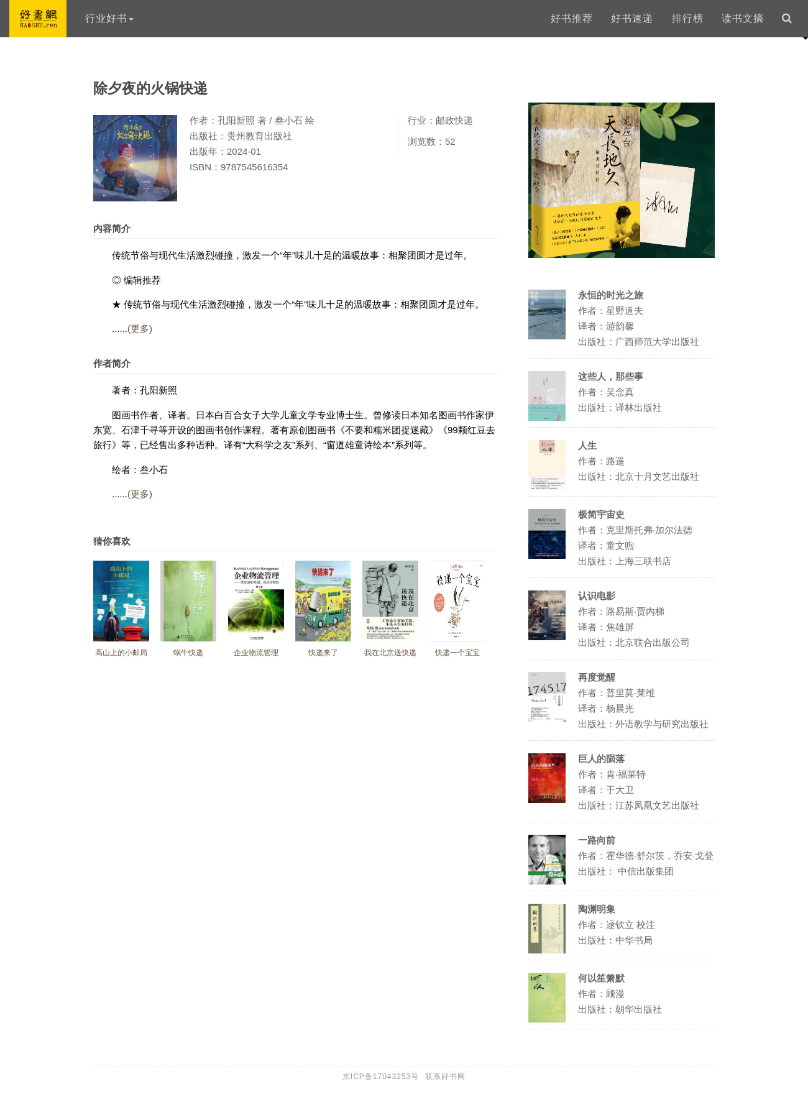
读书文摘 (743, 18)
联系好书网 (445, 1076)
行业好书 (109, 18)
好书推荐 (572, 18)
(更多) (139, 328)
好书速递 (632, 18)
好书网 (38, 18)
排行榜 (688, 18)
